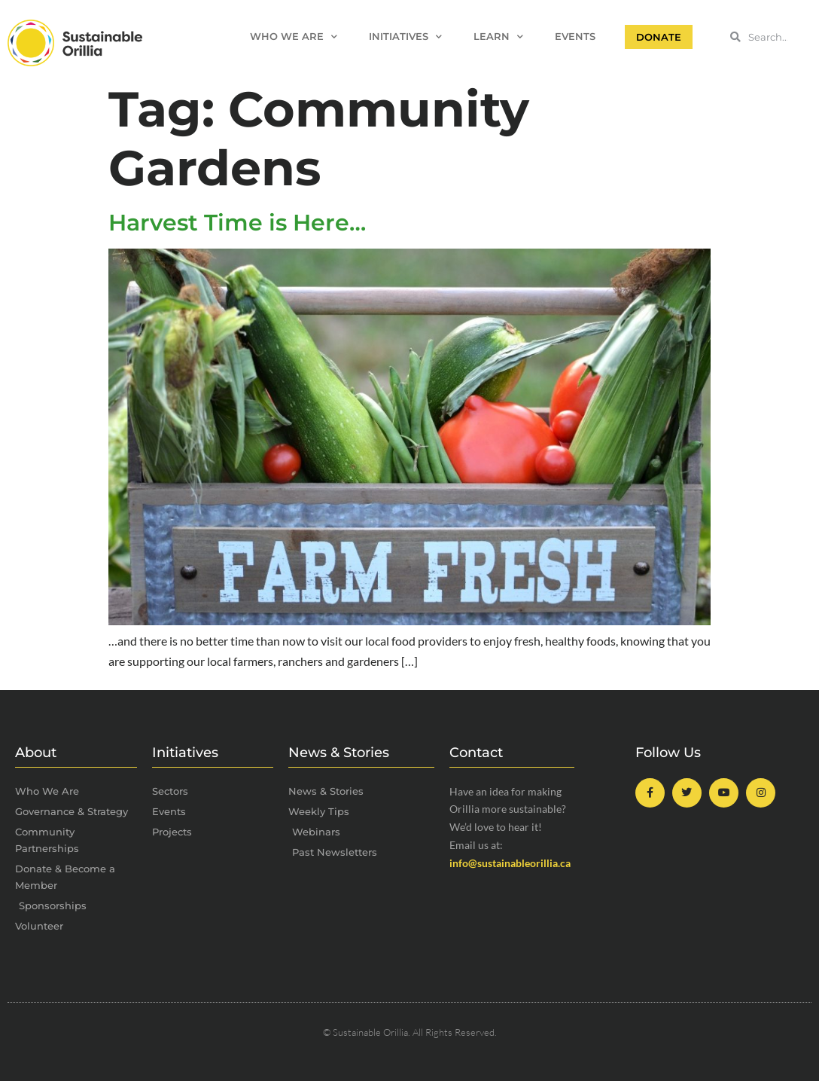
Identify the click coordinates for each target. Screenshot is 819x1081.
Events (575, 36)
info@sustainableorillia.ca (510, 863)
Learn (498, 37)
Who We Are (293, 37)
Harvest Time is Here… (237, 223)
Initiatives (405, 37)
